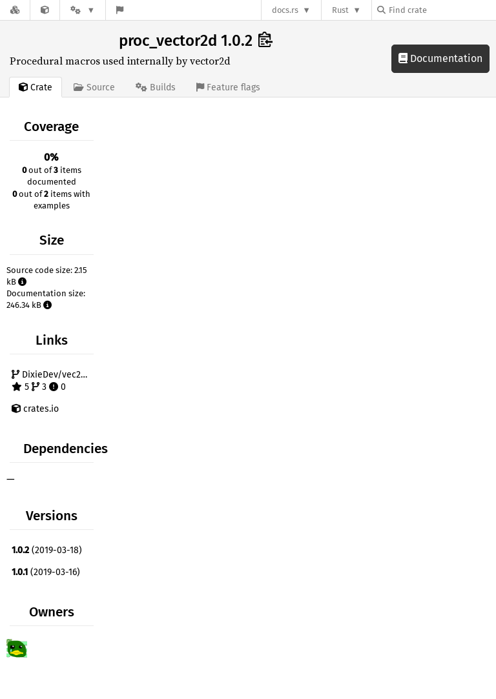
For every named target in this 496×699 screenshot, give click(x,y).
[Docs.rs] (15, 10)
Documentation (440, 58)
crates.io (35, 408)
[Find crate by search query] (442, 10)
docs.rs (285, 10)
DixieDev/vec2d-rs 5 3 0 (54, 381)
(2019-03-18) (47, 550)
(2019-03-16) (46, 572)
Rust (340, 10)
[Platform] (82, 10)
